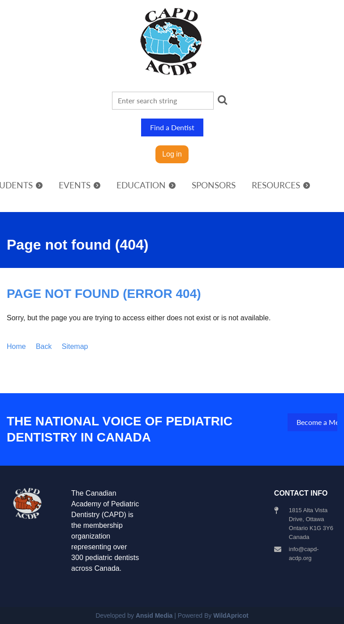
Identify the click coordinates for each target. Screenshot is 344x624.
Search (222, 100)
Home (16, 346)
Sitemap (75, 346)
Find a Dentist (172, 127)
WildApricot (230, 615)
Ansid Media (154, 615)
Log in (172, 154)
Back (44, 346)
